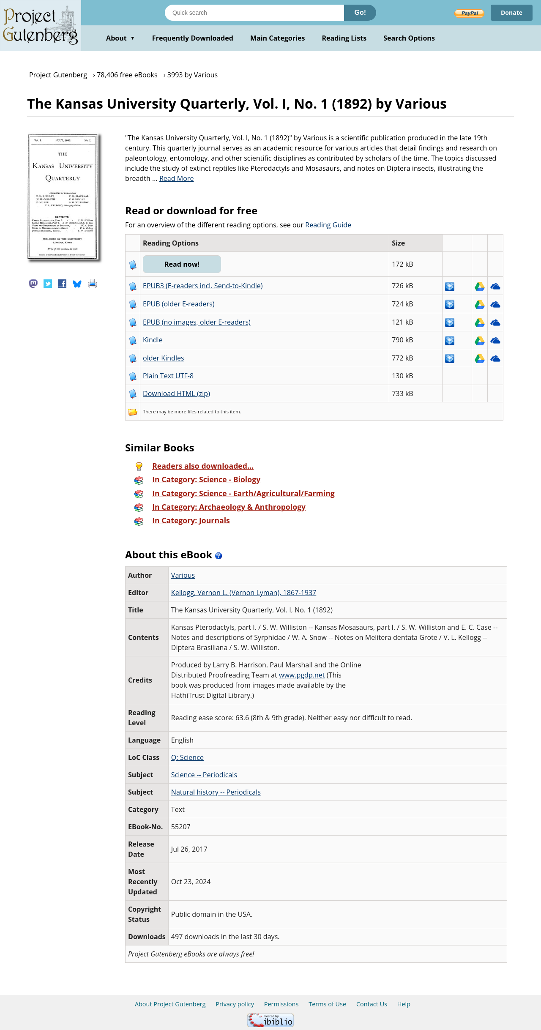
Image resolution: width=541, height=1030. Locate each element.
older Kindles (163, 358)
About (120, 38)
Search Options (409, 38)
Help (403, 1004)
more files (186, 411)
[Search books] (254, 13)
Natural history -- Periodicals (216, 792)
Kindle (153, 339)
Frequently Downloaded (192, 38)
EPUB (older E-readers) (178, 304)
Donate (511, 12)
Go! (360, 12)
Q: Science (187, 757)
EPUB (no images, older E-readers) (197, 322)
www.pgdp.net (302, 675)
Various (183, 575)
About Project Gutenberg (170, 1004)
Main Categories (277, 38)
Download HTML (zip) (176, 393)
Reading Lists (344, 38)
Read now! (181, 264)
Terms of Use (327, 1004)
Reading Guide (328, 224)
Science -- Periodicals (204, 774)
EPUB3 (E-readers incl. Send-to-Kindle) (203, 285)
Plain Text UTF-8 (168, 375)
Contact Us (371, 1004)
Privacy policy (235, 1004)
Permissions (281, 1004)
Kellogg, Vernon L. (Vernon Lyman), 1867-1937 (243, 592)
